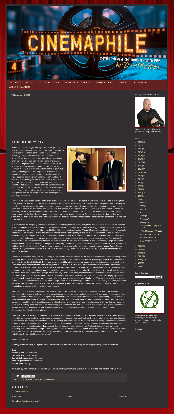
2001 (140, 256)
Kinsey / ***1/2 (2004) (147, 241)
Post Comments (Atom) (31, 401)
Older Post (122, 397)
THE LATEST (15, 82)
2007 (140, 193)
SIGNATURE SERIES (104, 82)
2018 (140, 159)
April (142, 212)
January (143, 222)
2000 (140, 260)
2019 (140, 156)
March (142, 216)
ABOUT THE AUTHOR (19, 87)
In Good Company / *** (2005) (150, 231)
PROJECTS (123, 82)
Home (69, 397)
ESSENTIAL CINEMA (49, 82)
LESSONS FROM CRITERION (77, 82)
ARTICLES (30, 82)
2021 (140, 149)
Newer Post (16, 397)
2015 (140, 169)
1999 (140, 263)
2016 (140, 166)
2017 (140, 162)
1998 (140, 266)
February (143, 219)
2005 (22, 379)
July (142, 202)
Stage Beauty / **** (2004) (149, 234)
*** (19, 379)
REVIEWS (50, 379)
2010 (140, 183)
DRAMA (43, 379)
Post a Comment (21, 392)
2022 (140, 145)
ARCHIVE (28, 379)
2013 (140, 176)
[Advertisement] (69, 118)
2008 (140, 189)
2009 (140, 186)
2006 (140, 196)
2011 (140, 179)
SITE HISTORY (140, 82)
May (142, 209)
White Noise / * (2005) (147, 238)
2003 (140, 249)
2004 (140, 246)
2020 (140, 152)
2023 (140, 142)
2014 (140, 172)
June (142, 206)
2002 (140, 253)
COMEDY (36, 379)
